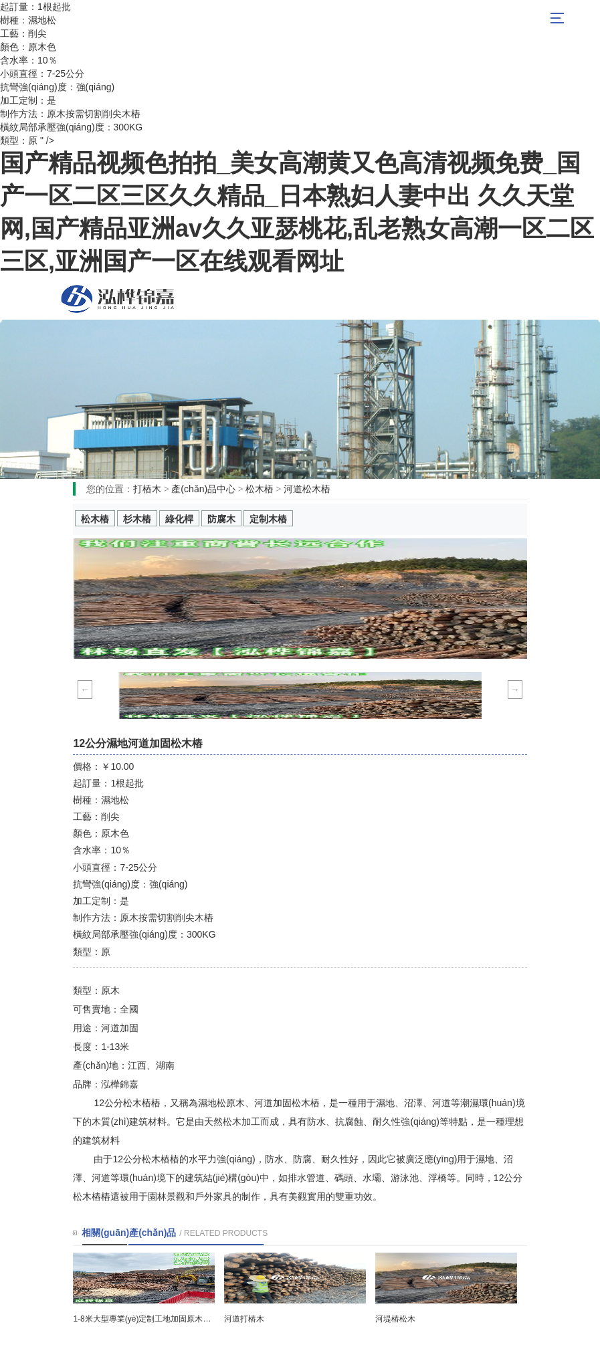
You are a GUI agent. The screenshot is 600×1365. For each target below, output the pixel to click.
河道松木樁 (307, 489)
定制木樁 (268, 519)
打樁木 (147, 489)
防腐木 (221, 519)
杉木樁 (137, 519)
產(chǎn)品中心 (203, 489)
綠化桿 (179, 519)
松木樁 (118, 299)
